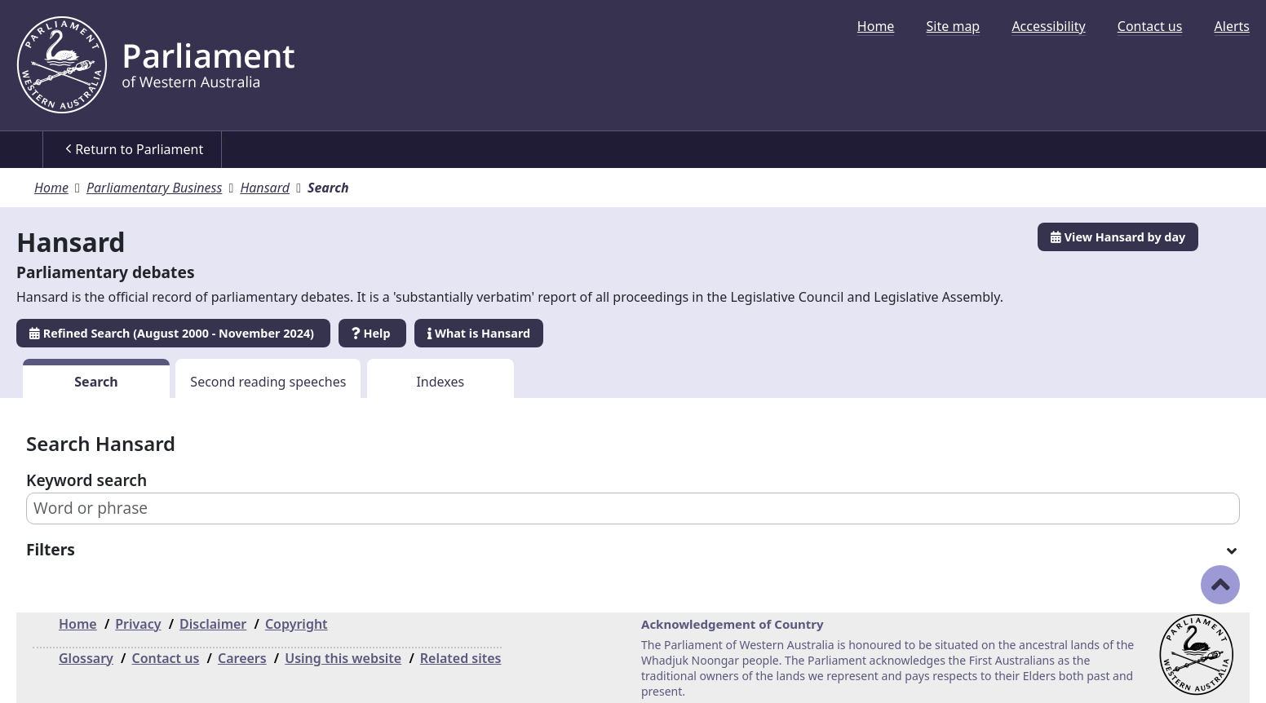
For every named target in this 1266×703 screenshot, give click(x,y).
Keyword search (86, 480)
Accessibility (1048, 26)
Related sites (461, 658)
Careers (242, 658)
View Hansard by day (1118, 237)
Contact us (1150, 26)
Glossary (86, 658)
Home (876, 26)
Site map (953, 26)
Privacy (138, 624)
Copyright (296, 624)
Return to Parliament (134, 149)
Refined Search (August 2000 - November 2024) (173, 333)
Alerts (1232, 26)
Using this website (343, 658)
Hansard (265, 188)
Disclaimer (212, 624)
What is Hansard (478, 333)
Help (372, 333)
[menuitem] (876, 26)
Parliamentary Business (154, 188)
